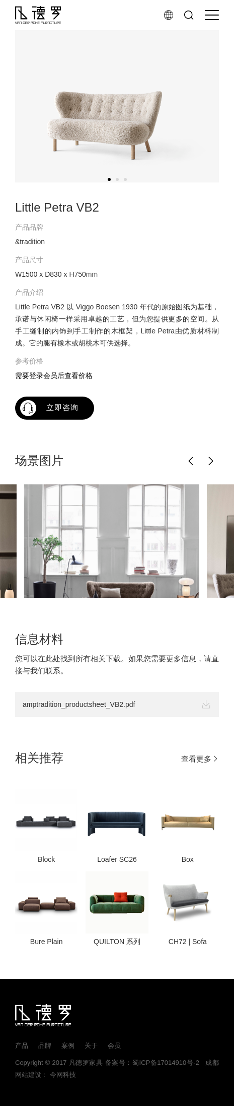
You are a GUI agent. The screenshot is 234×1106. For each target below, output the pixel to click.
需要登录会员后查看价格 (54, 376)
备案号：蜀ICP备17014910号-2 (152, 1062)
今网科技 (63, 1074)
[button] (191, 461)
